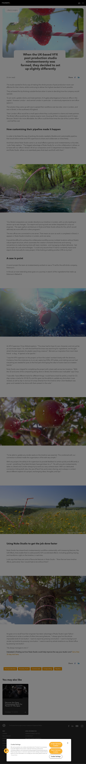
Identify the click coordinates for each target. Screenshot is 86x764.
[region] (39, 750)
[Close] (67, 743)
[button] (6, 750)
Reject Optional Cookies (56, 751)
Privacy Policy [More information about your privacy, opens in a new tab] (14, 755)
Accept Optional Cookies (56, 744)
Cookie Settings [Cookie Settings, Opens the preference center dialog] (56, 756)
